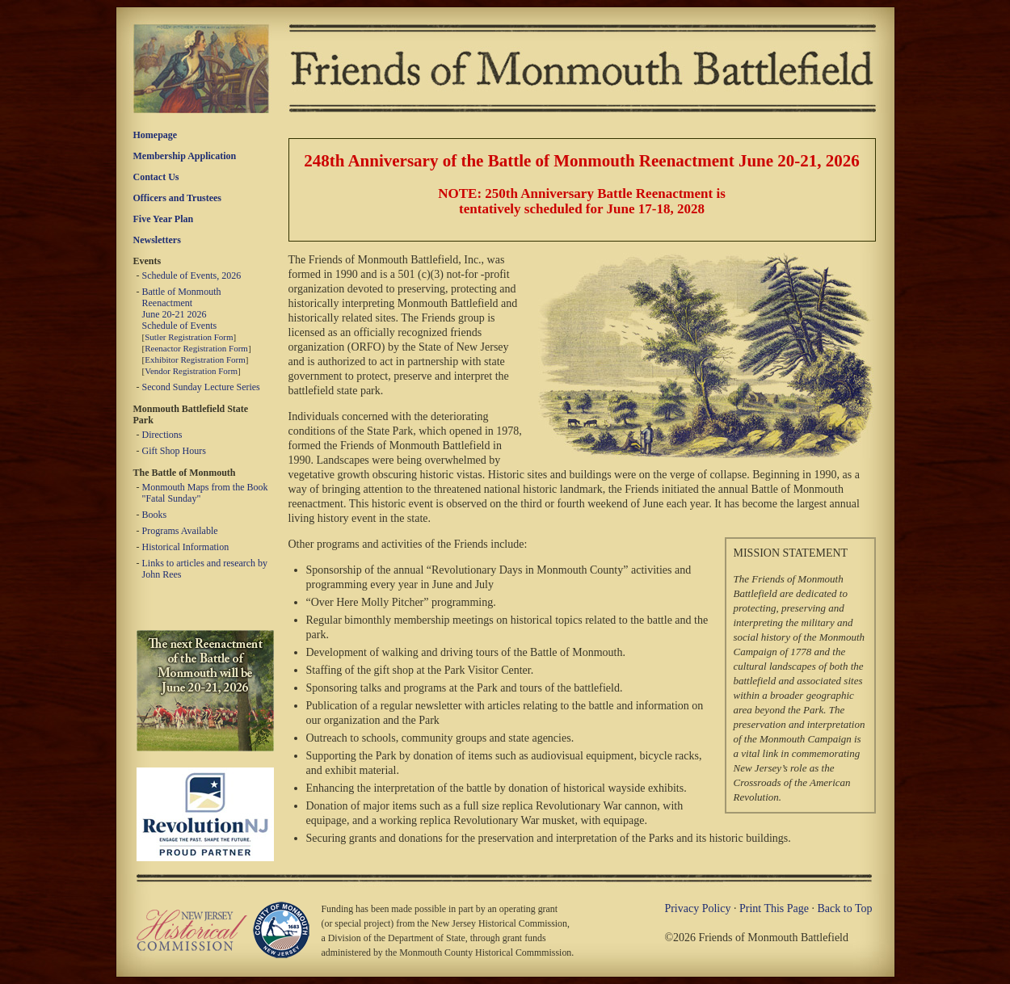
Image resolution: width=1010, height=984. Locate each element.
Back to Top (845, 908)
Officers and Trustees (177, 198)
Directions (162, 434)
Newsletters (157, 240)
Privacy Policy (697, 908)
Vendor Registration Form (191, 371)
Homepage (155, 135)
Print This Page (774, 908)
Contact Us (156, 177)
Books (154, 514)
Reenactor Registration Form (196, 348)
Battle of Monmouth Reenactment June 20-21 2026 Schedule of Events (181, 308)
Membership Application (185, 156)
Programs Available (180, 530)
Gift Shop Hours (174, 450)
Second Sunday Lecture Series (201, 387)
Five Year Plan (163, 219)
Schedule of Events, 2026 (192, 275)
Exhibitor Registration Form (195, 359)
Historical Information (185, 547)
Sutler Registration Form (189, 337)
